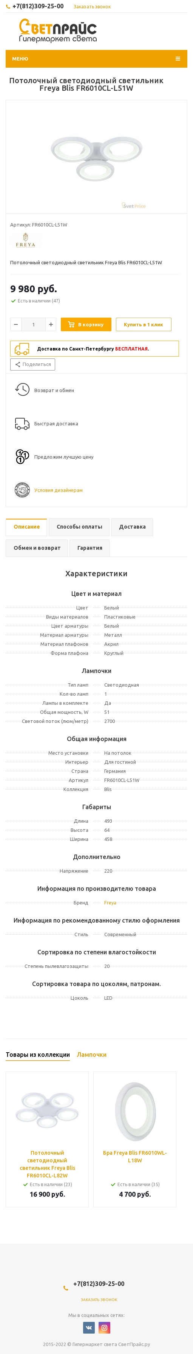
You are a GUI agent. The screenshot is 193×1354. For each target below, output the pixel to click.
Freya (110, 902)
